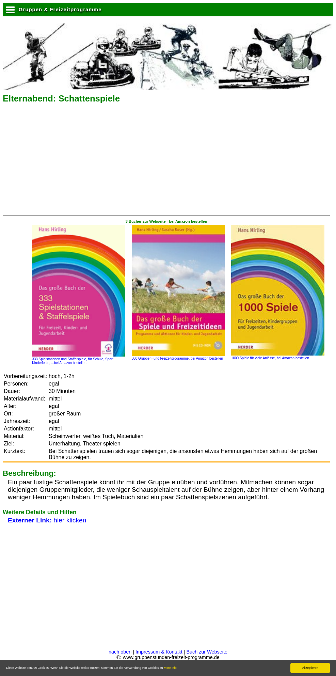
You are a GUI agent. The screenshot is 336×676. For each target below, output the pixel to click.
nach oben (120, 652)
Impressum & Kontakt (158, 652)
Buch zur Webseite (206, 652)
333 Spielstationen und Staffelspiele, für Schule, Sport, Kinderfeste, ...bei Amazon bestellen (78, 359)
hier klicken (47, 520)
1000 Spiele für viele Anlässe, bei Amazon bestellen (277, 356)
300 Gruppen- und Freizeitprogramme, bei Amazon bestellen (178, 356)
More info (170, 668)
